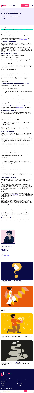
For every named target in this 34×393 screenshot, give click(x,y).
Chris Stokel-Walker (4, 364)
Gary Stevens (3, 310)
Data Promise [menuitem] (8, 388)
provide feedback (17, 138)
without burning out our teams (22, 39)
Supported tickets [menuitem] (4, 381)
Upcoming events (25, 5)
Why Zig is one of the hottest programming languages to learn (12, 362)
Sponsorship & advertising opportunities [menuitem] (7, 378)
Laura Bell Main (4, 18)
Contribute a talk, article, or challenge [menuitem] (7, 379)
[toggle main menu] (32, 5)
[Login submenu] (30, 5)
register (21, 29)
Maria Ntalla (3, 282)
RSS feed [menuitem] (2, 385)
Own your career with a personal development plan (10, 307)
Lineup (25, 391)
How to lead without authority (6, 335)
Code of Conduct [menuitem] (20, 383)
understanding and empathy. (5, 129)
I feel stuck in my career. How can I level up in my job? (11, 280)
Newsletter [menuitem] (3, 383)
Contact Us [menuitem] (19, 385)
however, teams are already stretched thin (23, 34)
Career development (3, 9)
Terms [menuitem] (11, 388)
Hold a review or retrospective (6, 209)
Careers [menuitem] (18, 381)
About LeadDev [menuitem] (19, 378)
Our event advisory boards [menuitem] (21, 379)
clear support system (14, 194)
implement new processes (20, 107)
